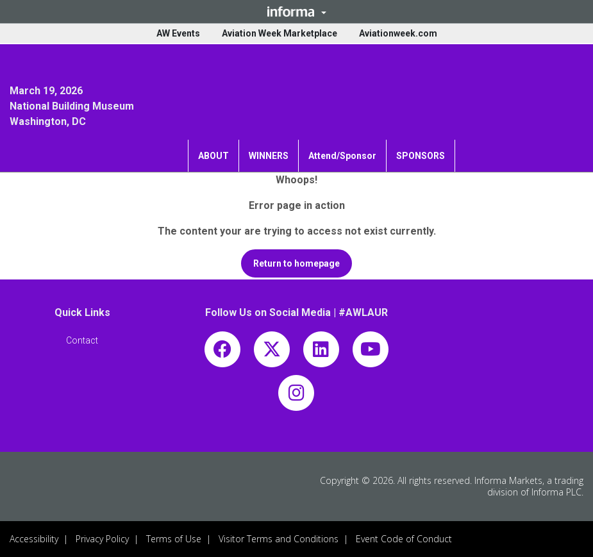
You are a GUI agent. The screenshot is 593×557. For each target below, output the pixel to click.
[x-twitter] (271, 352)
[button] (296, 11)
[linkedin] (321, 352)
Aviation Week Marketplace (279, 33)
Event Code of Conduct (404, 539)
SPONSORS (420, 156)
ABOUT (213, 156)
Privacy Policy (102, 539)
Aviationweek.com (398, 33)
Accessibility (34, 539)
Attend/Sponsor (342, 156)
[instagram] (296, 396)
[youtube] (370, 352)
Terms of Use (173, 539)
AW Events (178, 33)
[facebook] (222, 352)
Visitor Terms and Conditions (278, 539)
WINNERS (268, 156)
